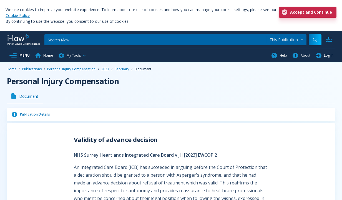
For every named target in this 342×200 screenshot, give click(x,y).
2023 (105, 69)
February (122, 69)
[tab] (25, 96)
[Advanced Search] (329, 39)
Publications (32, 69)
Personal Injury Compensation (71, 69)
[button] (72, 55)
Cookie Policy (18, 15)
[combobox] (286, 39)
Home (11, 69)
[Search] (155, 39)
